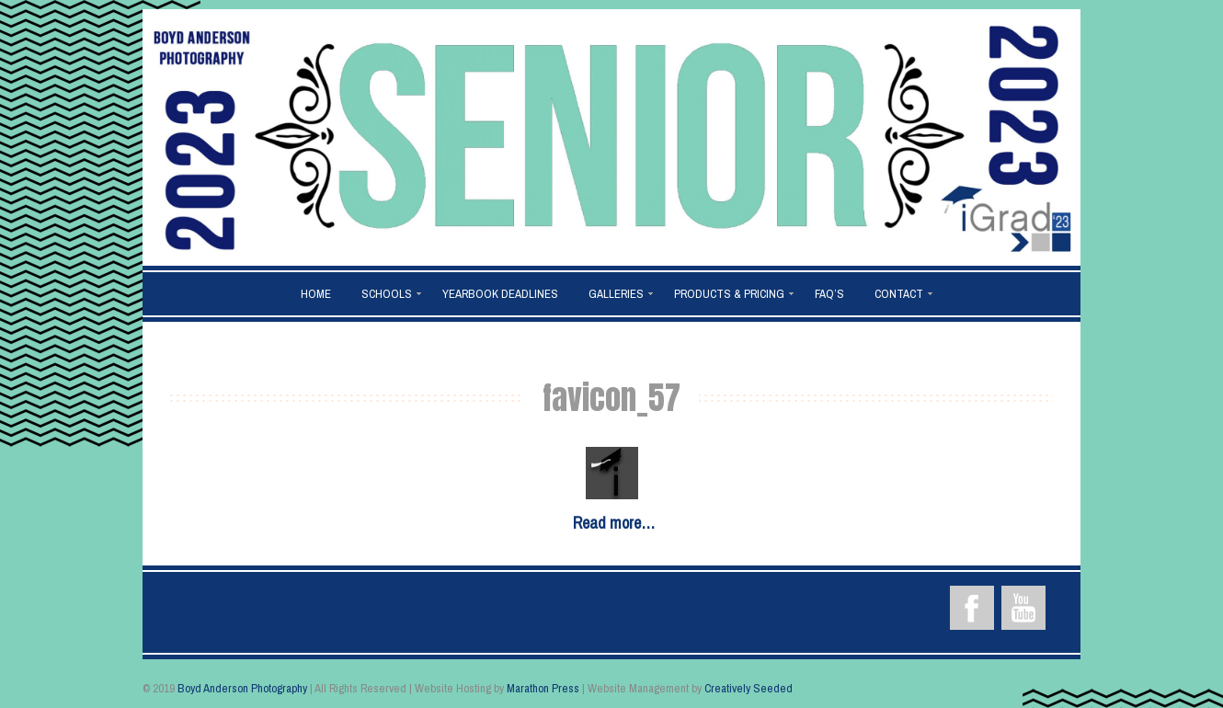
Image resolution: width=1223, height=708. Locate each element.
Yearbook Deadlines (500, 294)
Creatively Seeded (748, 688)
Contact (898, 294)
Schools (386, 294)
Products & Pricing (729, 294)
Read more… (614, 522)
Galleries (616, 294)
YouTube (1023, 608)
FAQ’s (829, 294)
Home (316, 294)
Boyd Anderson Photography (242, 688)
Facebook (972, 608)
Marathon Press (543, 688)
